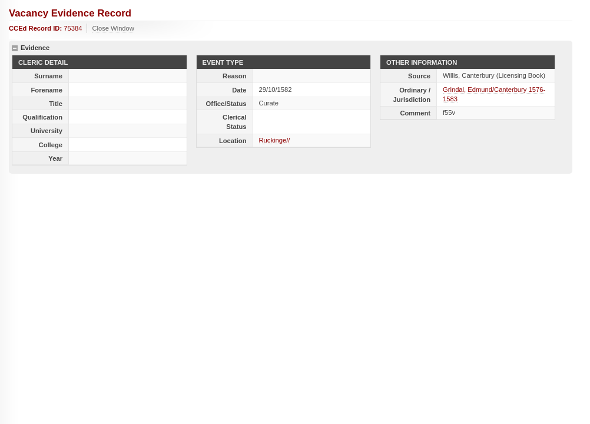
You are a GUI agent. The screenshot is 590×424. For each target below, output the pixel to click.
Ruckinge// (274, 140)
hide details (15, 48)
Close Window (113, 28)
